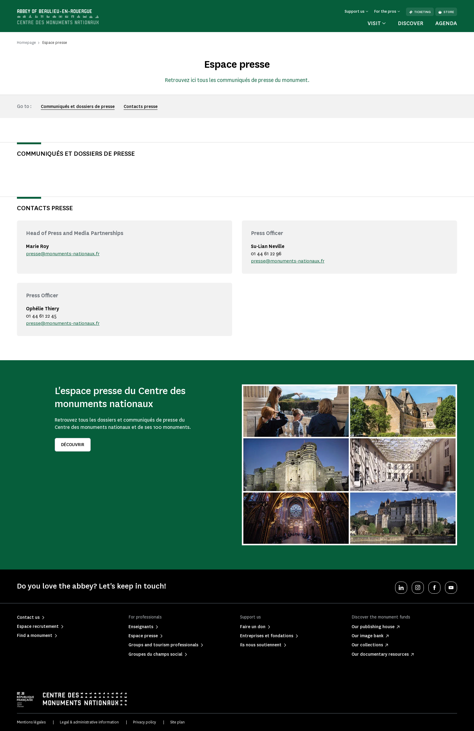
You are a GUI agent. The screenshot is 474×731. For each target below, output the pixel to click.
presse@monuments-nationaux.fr (64, 253)
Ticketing (420, 12)
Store (446, 12)
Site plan (177, 722)
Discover (410, 23)
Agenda (446, 23)
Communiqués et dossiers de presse (78, 106)
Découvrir (72, 445)
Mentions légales (31, 722)
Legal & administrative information (89, 722)
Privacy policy (144, 722)
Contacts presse (140, 106)
